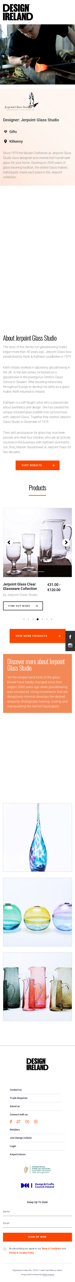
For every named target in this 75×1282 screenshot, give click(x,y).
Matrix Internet (48, 1274)
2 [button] (28, 619)
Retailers (15, 1129)
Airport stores (18, 1154)
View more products (31, 636)
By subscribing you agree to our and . (37, 1250)
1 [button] (24, 619)
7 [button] (51, 619)
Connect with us (19, 1114)
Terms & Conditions (51, 1248)
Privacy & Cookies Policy (21, 1252)
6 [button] (47, 619)
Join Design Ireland (20, 1137)
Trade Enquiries (19, 1098)
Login (13, 1146)
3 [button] (33, 619)
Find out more (19, 606)
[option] (37, 556)
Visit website (32, 465)
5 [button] (42, 619)
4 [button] (38, 619)
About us (15, 1106)
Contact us (16, 1089)
